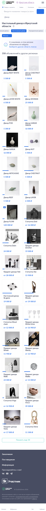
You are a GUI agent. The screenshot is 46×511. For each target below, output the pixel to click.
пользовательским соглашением (27, 496)
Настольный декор (19, 31)
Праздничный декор (37, 31)
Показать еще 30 (23, 440)
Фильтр (5, 35)
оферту (34, 498)
